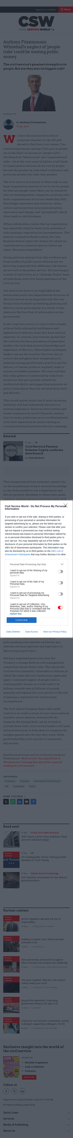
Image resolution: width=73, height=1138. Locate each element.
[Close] (67, 506)
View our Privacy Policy (55, 631)
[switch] (60, 571)
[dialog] (36, 569)
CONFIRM (21, 620)
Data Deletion (13, 631)
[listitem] (36, 564)
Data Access (31, 631)
